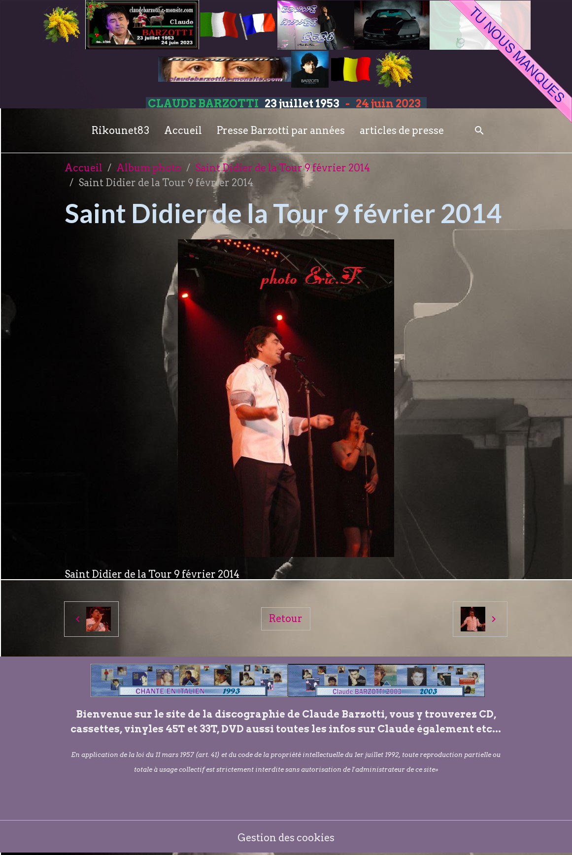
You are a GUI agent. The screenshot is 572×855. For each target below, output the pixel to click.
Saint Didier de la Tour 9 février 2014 (282, 168)
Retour (286, 619)
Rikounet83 (120, 130)
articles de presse (402, 130)
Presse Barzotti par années (281, 130)
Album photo (148, 168)
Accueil (183, 130)
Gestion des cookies (286, 838)
